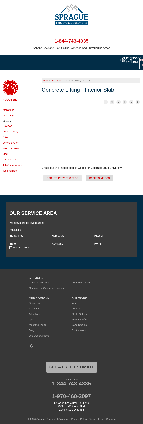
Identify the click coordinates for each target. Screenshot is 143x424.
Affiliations (8, 105)
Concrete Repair (81, 278)
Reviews (7, 121)
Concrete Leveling (39, 278)
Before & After (10, 138)
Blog (5, 149)
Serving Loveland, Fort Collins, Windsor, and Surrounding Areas (71, 48)
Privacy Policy (79, 414)
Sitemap (111, 414)
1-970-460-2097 (71, 392)
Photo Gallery (10, 127)
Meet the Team (11, 144)
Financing (8, 111)
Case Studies (10, 155)
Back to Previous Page (62, 173)
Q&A (5, 132)
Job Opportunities (13, 160)
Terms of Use (96, 414)
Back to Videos (99, 173)
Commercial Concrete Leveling (46, 283)
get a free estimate (71, 363)
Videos (7, 116)
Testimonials (10, 166)
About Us (10, 95)
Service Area (36, 298)
